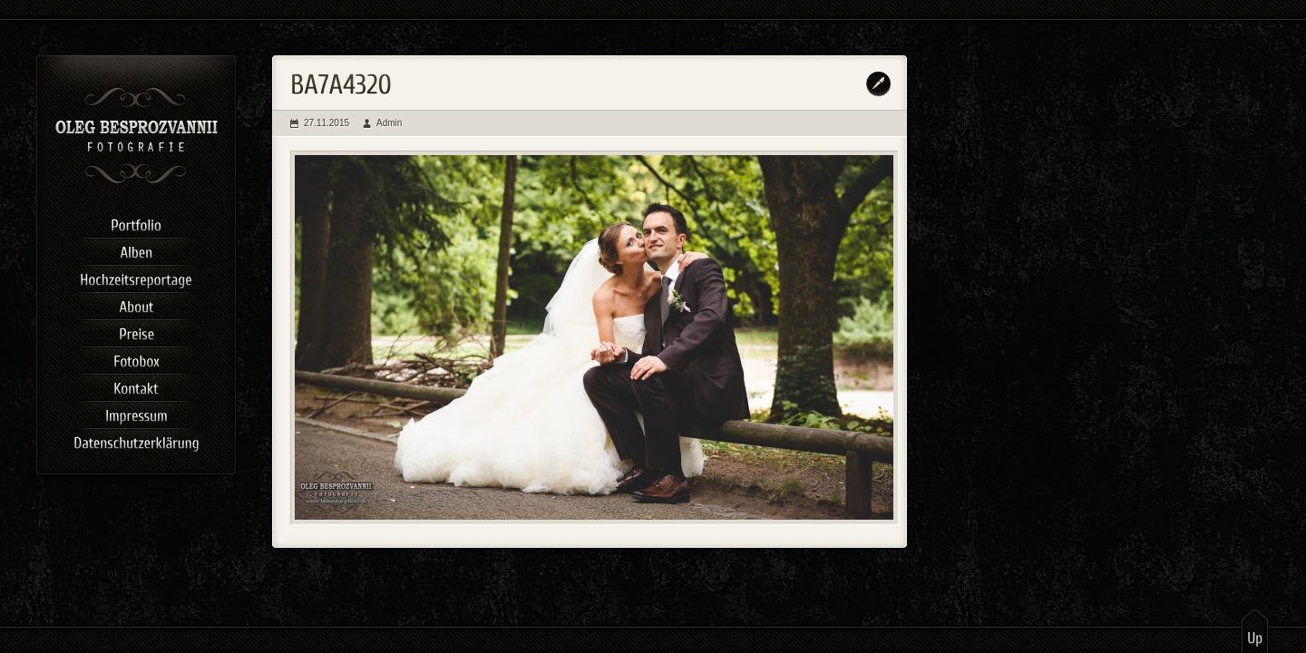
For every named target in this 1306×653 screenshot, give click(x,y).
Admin (389, 123)
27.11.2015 (326, 123)
